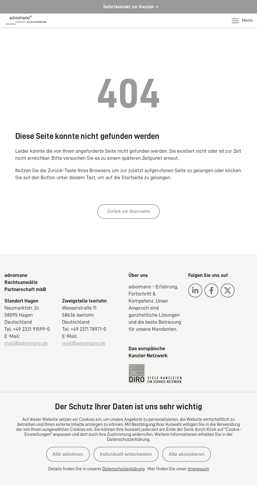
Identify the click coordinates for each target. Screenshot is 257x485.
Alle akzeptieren (187, 454)
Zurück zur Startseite (128, 211)
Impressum (198, 468)
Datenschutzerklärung (123, 468)
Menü (242, 20)
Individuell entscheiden (126, 454)
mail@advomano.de (26, 343)
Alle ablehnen (68, 454)
